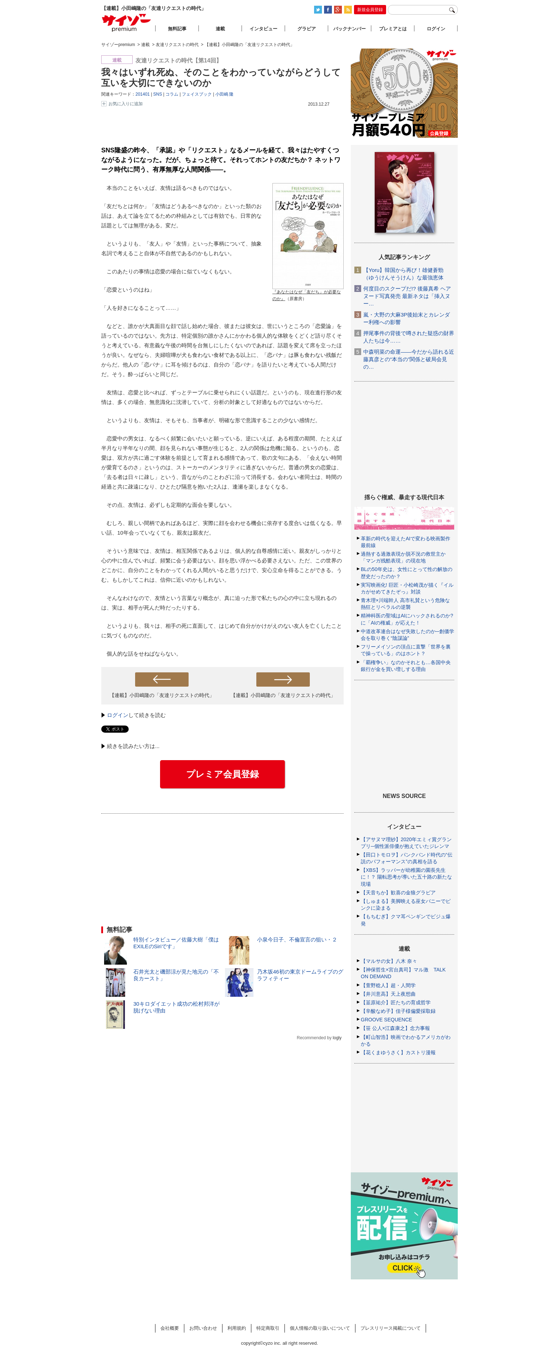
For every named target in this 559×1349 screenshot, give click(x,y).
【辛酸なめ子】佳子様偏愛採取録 (398, 1011)
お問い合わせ (203, 1328)
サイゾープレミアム (126, 22)
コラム (171, 94)
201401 (142, 94)
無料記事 (177, 28)
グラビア (306, 28)
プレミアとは (393, 28)
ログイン (117, 715)
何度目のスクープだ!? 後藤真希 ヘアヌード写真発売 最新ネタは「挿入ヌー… (407, 296)
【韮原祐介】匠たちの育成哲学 (396, 1002)
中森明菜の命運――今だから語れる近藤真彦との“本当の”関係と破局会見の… (408, 359)
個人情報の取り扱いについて (320, 1328)
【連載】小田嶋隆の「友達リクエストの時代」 (161, 695)
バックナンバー (349, 28)
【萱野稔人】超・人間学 (388, 985)
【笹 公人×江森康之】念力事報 (395, 1028)
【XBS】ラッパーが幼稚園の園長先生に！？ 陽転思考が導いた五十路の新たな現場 (406, 876)
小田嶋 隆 (224, 94)
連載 (220, 28)
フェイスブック (197, 94)
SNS (157, 94)
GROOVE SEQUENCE (386, 1019)
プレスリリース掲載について (390, 1328)
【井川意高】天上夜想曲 (388, 994)
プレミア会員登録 (222, 774)
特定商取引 (268, 1328)
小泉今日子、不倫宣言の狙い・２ (297, 939)
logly (337, 1037)
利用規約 (236, 1328)
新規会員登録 (370, 9)
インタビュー (263, 28)
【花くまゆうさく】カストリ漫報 (398, 1052)
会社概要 (169, 1328)
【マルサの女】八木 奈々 (389, 961)
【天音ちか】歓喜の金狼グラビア (398, 892)
